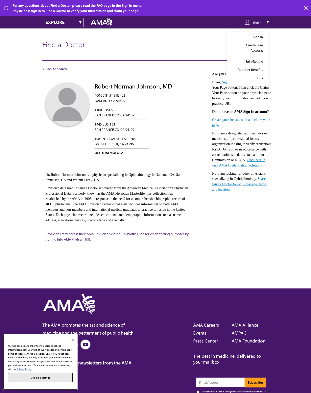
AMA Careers (206, 325)
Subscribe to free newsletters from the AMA (87, 363)
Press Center (205, 341)
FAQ (260, 77)
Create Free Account (254, 48)
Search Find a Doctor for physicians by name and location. (239, 184)
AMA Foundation (248, 341)
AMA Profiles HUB (77, 239)
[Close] (72, 340)
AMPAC (239, 333)
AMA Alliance (245, 325)
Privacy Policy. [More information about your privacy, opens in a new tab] (24, 369)
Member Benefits (250, 69)
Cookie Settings (40, 377)
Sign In (258, 37)
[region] (40, 362)
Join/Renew (254, 61)
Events (199, 333)
